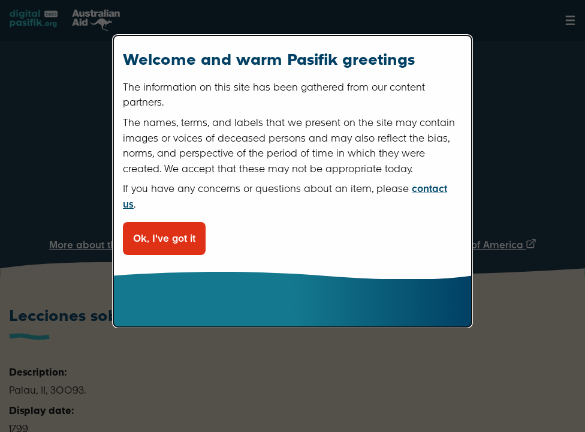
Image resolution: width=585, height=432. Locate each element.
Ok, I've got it (164, 238)
